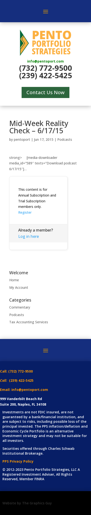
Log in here (28, 236)
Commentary (19, 307)
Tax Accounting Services (28, 322)
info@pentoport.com (45, 61)
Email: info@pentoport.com (24, 389)
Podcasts (64, 139)
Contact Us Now (45, 92)
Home (14, 280)
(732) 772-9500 (45, 68)
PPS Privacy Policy (17, 461)
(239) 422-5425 (45, 75)
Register (25, 212)
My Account (18, 287)
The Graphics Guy (37, 503)
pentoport (22, 139)
